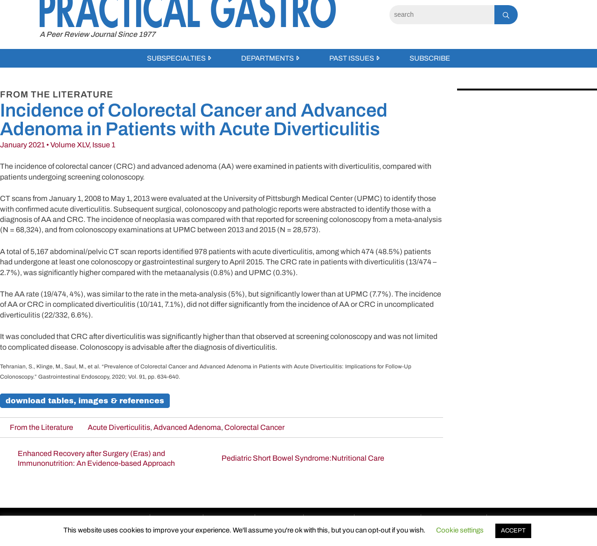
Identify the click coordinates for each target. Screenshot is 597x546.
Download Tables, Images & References (85, 401)
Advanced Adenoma (187, 427)
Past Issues (351, 58)
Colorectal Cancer (254, 427)
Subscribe (430, 58)
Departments (267, 58)
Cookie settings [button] (460, 530)
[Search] (441, 14)
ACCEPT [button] (513, 530)
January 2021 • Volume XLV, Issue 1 (57, 145)
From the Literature (41, 427)
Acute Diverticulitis (119, 427)
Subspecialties (176, 58)
